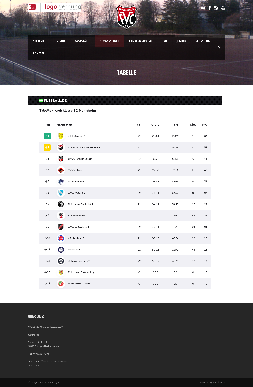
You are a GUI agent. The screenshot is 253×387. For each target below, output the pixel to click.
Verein (61, 41)
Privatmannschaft (141, 41)
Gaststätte (82, 41)
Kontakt (39, 53)
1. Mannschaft (109, 41)
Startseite (40, 41)
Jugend (181, 41)
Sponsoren (203, 41)
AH (165, 41)
